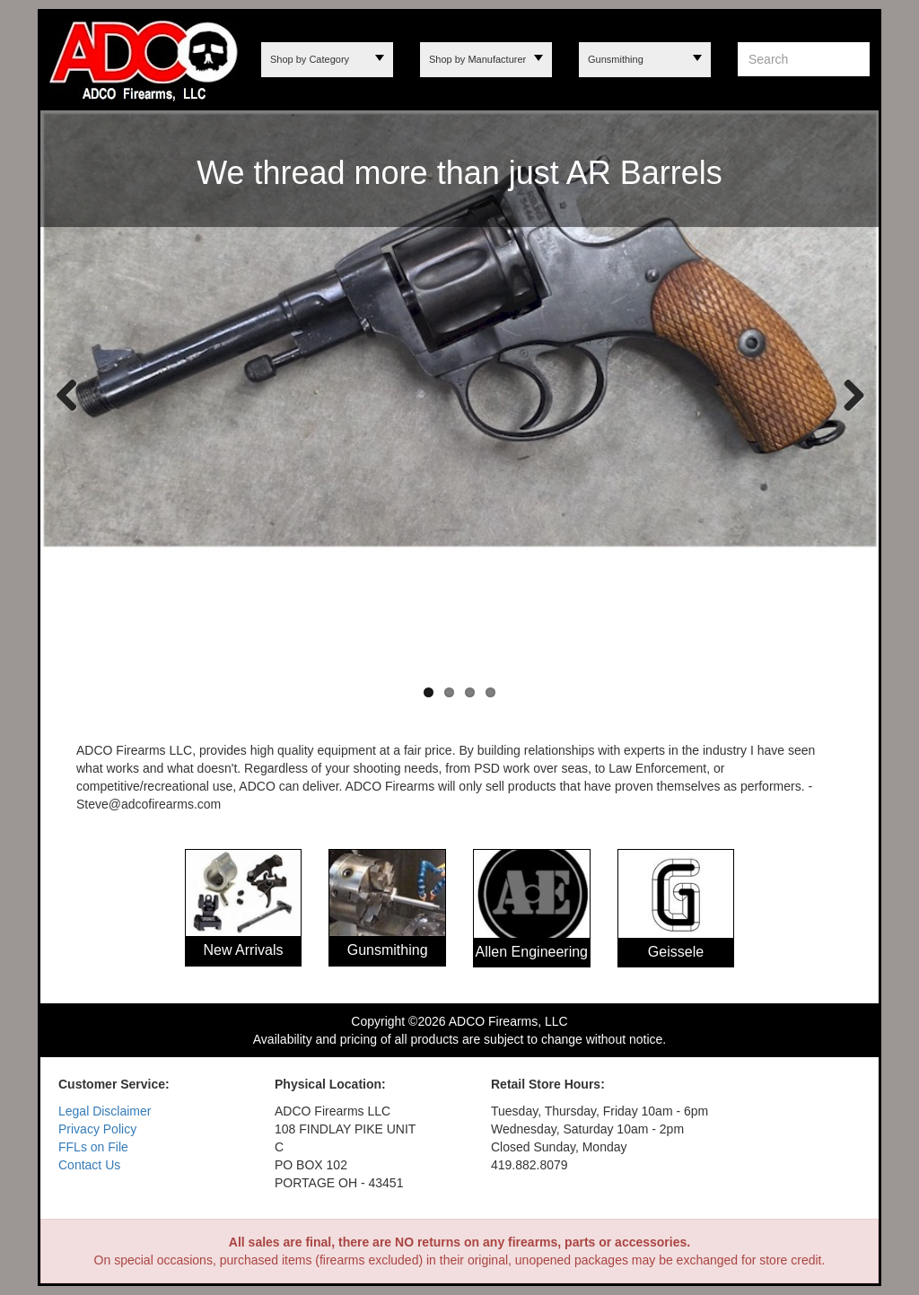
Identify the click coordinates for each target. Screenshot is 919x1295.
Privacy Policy (97, 1129)
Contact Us (89, 1165)
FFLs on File (93, 1147)
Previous (67, 394)
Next (847, 394)
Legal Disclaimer (104, 1111)
